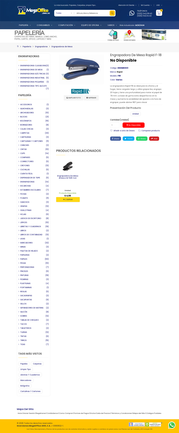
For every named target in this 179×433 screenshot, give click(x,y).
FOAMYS (24, 198)
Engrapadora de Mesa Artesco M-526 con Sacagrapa (68, 178)
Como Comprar (66, 413)
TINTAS (23, 336)
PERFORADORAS (27, 267)
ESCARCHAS (25, 186)
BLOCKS (23, 116)
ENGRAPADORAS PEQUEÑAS (32, 82)
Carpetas (81, 5)
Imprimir (91, 98)
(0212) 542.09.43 (144, 13)
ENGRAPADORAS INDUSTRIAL (32, 77)
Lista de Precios (103, 413)
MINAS (23, 246)
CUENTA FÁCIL (26, 173)
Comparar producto (150, 130)
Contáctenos (52, 413)
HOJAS (23, 214)
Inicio (20, 413)
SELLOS (23, 303)
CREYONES (25, 165)
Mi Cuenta (146, 5)
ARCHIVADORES (27, 112)
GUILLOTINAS (25, 210)
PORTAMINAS (26, 287)
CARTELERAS (25, 137)
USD (159, 5)
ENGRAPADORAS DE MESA (31, 69)
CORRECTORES (27, 161)
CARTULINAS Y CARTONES (31, 141)
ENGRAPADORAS (27, 181)
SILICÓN (23, 312)
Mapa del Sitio (139, 413)
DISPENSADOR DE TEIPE (30, 177)
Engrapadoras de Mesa (62, 46)
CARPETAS (24, 133)
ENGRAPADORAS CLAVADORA (33, 65)
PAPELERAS (24, 255)
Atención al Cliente (127, 5)
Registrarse (41, 413)
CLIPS (22, 153)
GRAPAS (23, 206)
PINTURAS (24, 275)
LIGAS (22, 238)
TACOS (23, 324)
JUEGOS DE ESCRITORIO (30, 218)
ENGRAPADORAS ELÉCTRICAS (32, 73)
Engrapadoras (41, 46)
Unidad (135, 114)
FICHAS (23, 194)
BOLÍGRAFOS (25, 120)
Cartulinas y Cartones (30, 391)
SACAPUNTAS (26, 299)
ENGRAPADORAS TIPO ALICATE (33, 86)
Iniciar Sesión (29, 413)
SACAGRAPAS (26, 295)
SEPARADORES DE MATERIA (31, 307)
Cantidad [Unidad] (119, 120)
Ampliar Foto (73, 98)
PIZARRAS (24, 279)
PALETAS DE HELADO (29, 251)
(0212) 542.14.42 (144, 16)
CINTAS (23, 149)
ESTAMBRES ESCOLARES (30, 190)
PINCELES (24, 271)
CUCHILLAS (25, 169)
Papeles (72, 5)
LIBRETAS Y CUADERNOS (30, 226)
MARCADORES (26, 242)
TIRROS (23, 340)
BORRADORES (26, 125)
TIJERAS (23, 332)
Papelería (27, 46)
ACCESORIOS (26, 104)
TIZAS (22, 344)
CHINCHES (24, 145)
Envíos (93, 413)
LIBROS (23, 230)
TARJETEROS (25, 328)
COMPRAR (68, 199)
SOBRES (23, 316)
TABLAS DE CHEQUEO (29, 320)
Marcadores (25, 380)
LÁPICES (23, 222)
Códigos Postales (153, 413)
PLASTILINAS (25, 283)
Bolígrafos (24, 385)
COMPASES (25, 157)
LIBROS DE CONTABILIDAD (31, 234)
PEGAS (23, 263)
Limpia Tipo (90, 5)
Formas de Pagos (81, 413)
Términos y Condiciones (121, 413)
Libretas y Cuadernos (30, 374)
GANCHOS (24, 202)
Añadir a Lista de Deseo (124, 130)
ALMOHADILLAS (26, 108)
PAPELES (23, 259)
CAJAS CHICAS (26, 129)
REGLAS (23, 291)
